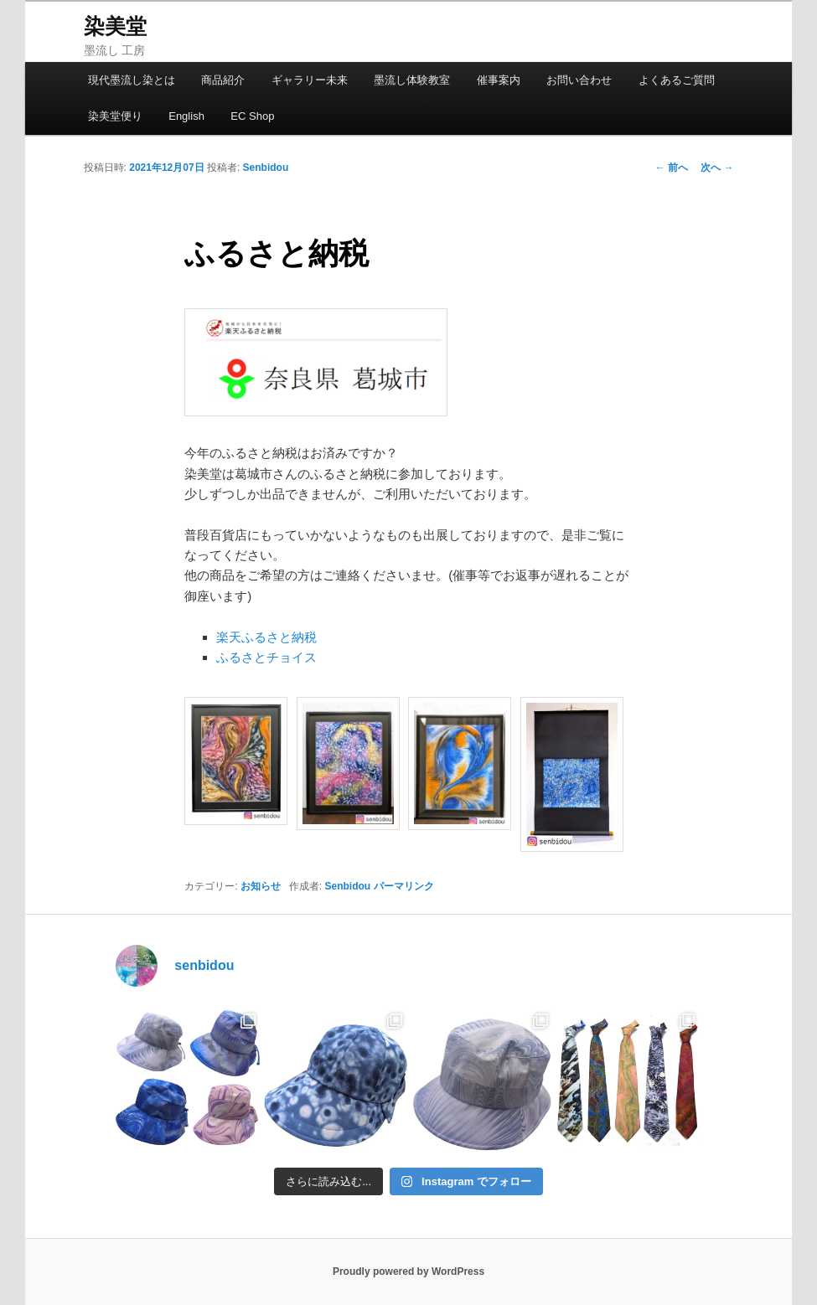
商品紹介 (223, 80)
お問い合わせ (579, 80)
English (186, 116)
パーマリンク (404, 886)
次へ (717, 167)
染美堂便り (115, 116)
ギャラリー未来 (309, 80)
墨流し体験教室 (412, 80)
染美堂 (115, 26)
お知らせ (260, 886)
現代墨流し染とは (131, 80)
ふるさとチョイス (266, 657)
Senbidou (266, 167)
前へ (671, 167)
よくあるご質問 (677, 80)
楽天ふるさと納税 (266, 637)
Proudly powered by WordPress (408, 1271)
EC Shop (252, 116)
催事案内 (498, 80)
